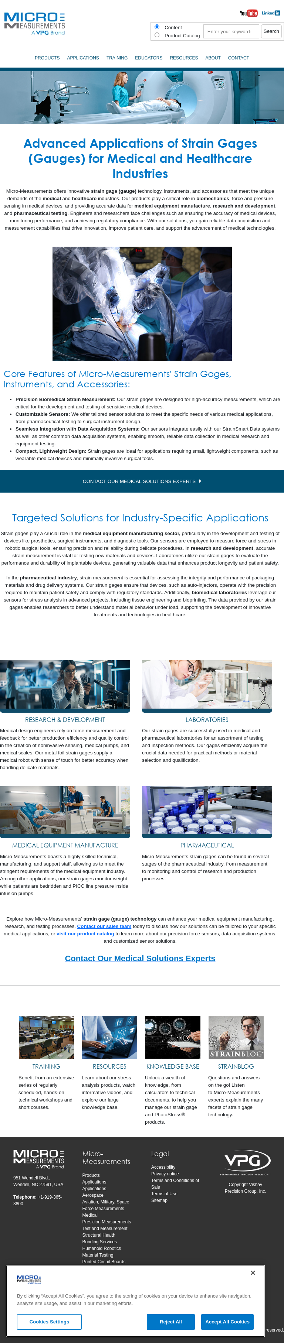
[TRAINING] (46, 1037)
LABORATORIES (207, 719)
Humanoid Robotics (101, 1248)
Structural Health (98, 1235)
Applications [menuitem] (83, 58)
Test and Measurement (105, 1228)
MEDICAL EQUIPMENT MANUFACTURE (65, 845)
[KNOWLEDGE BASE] (173, 1037)
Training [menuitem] (117, 58)
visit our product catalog (85, 933)
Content (173, 27)
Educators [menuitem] (148, 58)
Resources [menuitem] (184, 58)
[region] (135, 1302)
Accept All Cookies (227, 1323)
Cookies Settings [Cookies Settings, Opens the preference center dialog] (50, 1323)
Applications (94, 1182)
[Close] (253, 1274)
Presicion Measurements (106, 1221)
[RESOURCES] (110, 1037)
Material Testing (98, 1255)
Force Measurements (103, 1208)
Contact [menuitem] (238, 58)
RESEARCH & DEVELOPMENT (65, 719)
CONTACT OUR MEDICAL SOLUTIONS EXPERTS (139, 481)
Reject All (171, 1323)
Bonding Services (99, 1241)
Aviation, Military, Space (105, 1202)
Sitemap (159, 1200)
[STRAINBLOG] (236, 1037)
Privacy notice (165, 1173)
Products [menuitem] (47, 58)
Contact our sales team (104, 926)
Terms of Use (164, 1193)
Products (91, 1175)
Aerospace (93, 1195)
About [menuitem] (212, 58)
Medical (90, 1215)
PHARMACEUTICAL (207, 845)
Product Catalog (182, 35)
